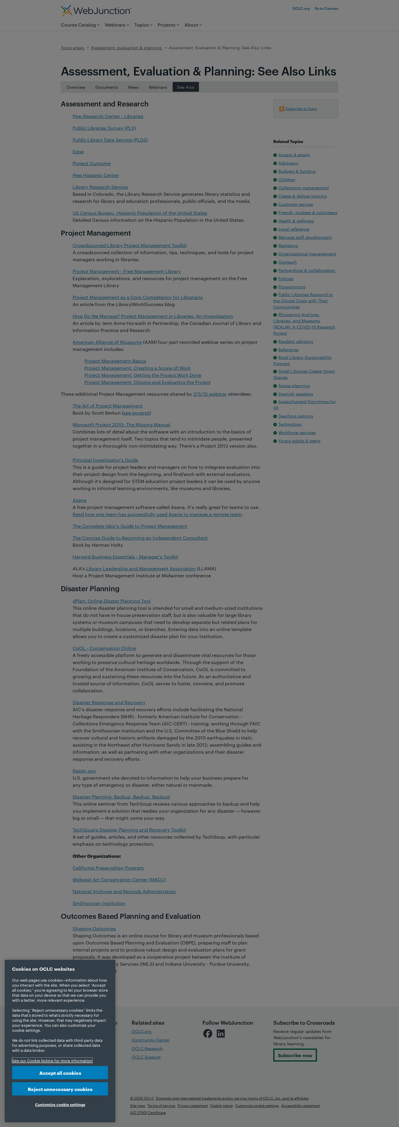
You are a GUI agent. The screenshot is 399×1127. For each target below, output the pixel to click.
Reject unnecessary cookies (60, 1088)
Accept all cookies (60, 1072)
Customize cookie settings (60, 1104)
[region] (60, 1041)
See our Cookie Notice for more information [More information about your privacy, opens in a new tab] (52, 1060)
